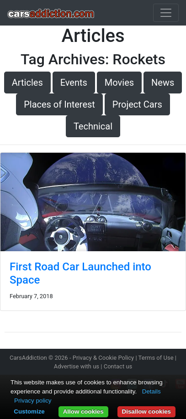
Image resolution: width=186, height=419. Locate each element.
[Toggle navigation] (166, 13)
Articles (27, 82)
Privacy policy (32, 400)
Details (151, 391)
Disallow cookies (146, 411)
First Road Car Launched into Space (80, 273)
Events (73, 82)
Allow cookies (83, 411)
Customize (29, 411)
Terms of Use (156, 357)
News (162, 82)
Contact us (118, 366)
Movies (119, 82)
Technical (93, 126)
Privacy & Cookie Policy (103, 357)
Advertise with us (76, 366)
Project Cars (137, 104)
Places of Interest (59, 104)
